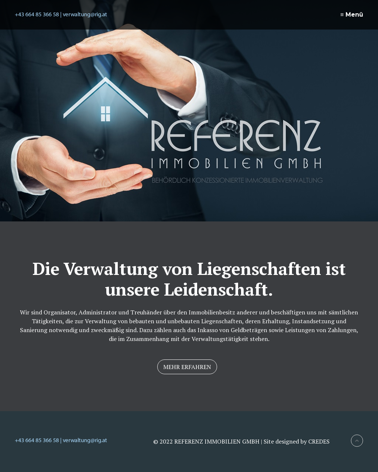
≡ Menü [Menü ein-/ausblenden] (351, 14)
